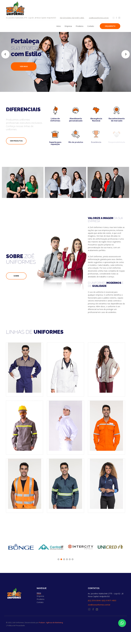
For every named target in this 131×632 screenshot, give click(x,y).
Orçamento (110, 26)
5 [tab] (69, 559)
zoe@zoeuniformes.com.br (99, 18)
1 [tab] (58, 559)
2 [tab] (61, 559)
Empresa (68, 26)
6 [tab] (72, 559)
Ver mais (24, 66)
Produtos (79, 26)
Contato (90, 26)
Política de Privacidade (16, 625)
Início (58, 26)
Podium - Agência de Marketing (51, 622)
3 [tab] (64, 559)
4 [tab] (67, 559)
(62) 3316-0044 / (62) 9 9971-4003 (72, 18)
